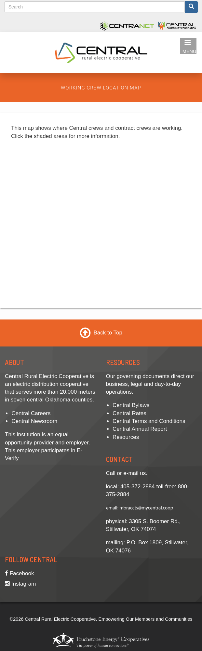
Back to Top (107, 333)
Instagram (20, 584)
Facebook (19, 573)
